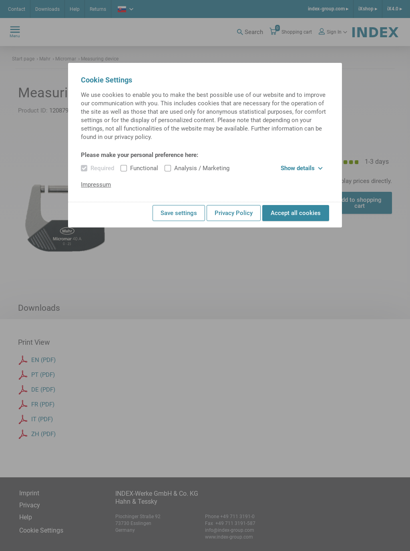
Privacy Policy (234, 213)
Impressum (96, 184)
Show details (302, 168)
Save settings (179, 213)
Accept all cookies (296, 213)
